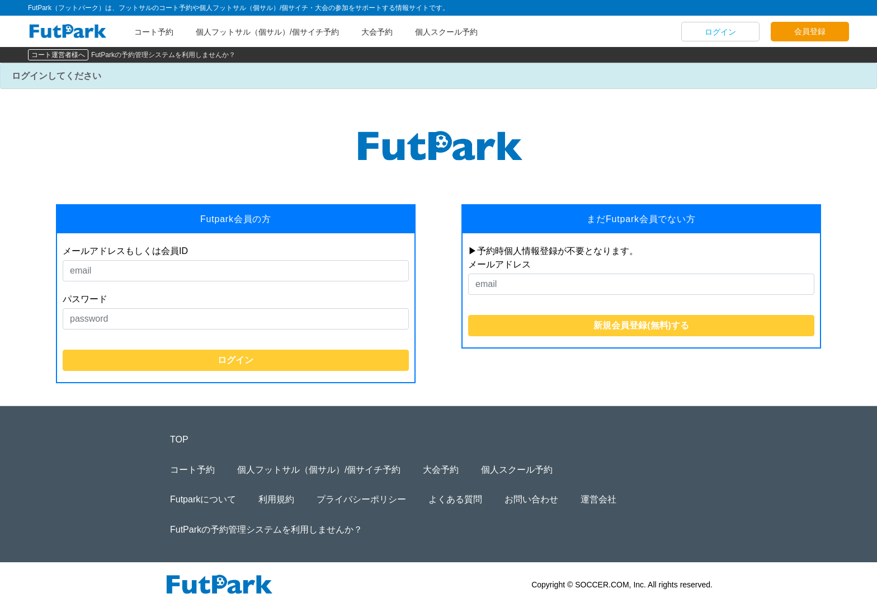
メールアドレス (499, 264)
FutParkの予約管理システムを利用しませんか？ (163, 55)
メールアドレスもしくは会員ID (125, 251)
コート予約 (153, 31)
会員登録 (810, 31)
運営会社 (598, 499)
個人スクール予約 (446, 31)
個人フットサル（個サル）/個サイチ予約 (267, 31)
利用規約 (276, 499)
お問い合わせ (531, 499)
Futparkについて (203, 499)
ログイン (720, 31)
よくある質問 (455, 499)
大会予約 (377, 31)
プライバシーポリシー (361, 499)
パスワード (85, 299)
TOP (179, 439)
